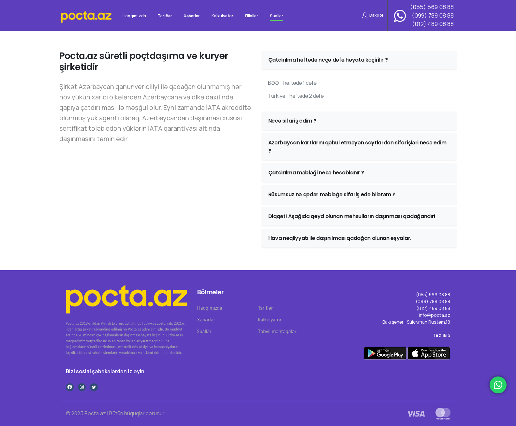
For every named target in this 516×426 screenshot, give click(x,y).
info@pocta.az (434, 315)
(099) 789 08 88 (433, 15)
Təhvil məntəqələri (278, 331)
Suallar (204, 331)
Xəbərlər (206, 319)
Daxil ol (372, 15)
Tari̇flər (265, 308)
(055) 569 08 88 (432, 7)
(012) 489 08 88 (433, 24)
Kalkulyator (269, 319)
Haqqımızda (209, 308)
